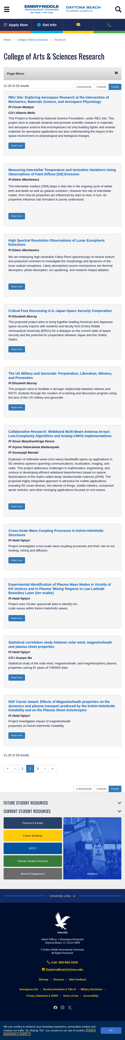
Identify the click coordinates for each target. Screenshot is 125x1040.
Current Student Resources (27, 811)
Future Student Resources (26, 803)
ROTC (33, 848)
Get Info (47, 25)
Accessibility (91, 996)
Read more (16, 145)
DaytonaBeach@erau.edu (62, 969)
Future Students (32, 835)
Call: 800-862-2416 (62, 962)
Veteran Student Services (33, 861)
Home (7, 39)
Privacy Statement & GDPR (42, 996)
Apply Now (15, 25)
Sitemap (43, 979)
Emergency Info (29, 989)
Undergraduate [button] (84, 86)
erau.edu (62, 923)
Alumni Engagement (33, 873)
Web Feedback (77, 979)
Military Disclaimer (91, 989)
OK (111, 1030)
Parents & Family (33, 823)
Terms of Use (70, 996)
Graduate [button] (101, 86)
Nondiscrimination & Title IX (59, 989)
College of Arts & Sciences (32, 39)
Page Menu (62, 73)
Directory (58, 979)
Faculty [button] (115, 86)
